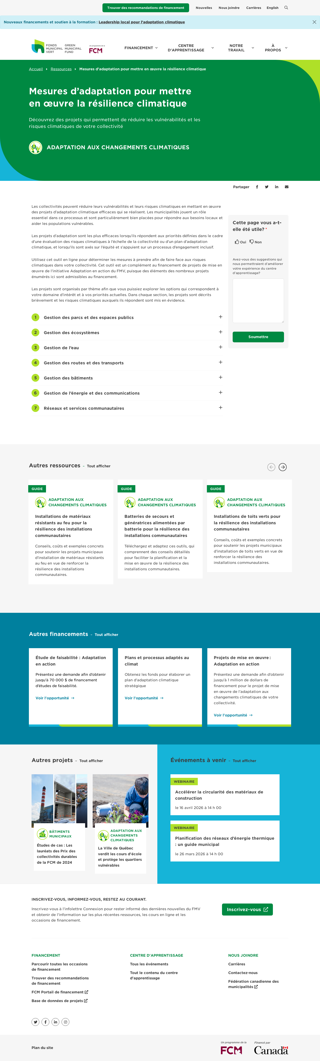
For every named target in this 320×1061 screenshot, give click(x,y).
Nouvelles (204, 8)
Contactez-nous (243, 973)
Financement (138, 48)
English (272, 8)
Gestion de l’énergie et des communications (132, 391)
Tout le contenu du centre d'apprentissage (154, 975)
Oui (243, 242)
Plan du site (42, 1048)
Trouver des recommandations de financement (145, 8)
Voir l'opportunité (52, 698)
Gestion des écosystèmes (132, 331)
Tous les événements (149, 964)
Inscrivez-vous (242, 911)
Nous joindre (229, 8)
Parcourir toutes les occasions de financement (60, 967)
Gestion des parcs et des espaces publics (132, 316)
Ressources (61, 69)
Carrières (253, 8)
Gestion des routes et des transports (132, 361)
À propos (273, 48)
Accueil (36, 69)
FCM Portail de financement (60, 992)
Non (258, 242)
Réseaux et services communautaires (132, 407)
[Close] (314, 22)
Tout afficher (98, 466)
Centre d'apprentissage (186, 48)
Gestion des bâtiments (132, 376)
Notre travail (236, 48)
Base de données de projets (60, 1001)
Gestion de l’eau (132, 346)
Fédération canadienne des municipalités (253, 984)
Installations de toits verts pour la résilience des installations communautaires (247, 522)
